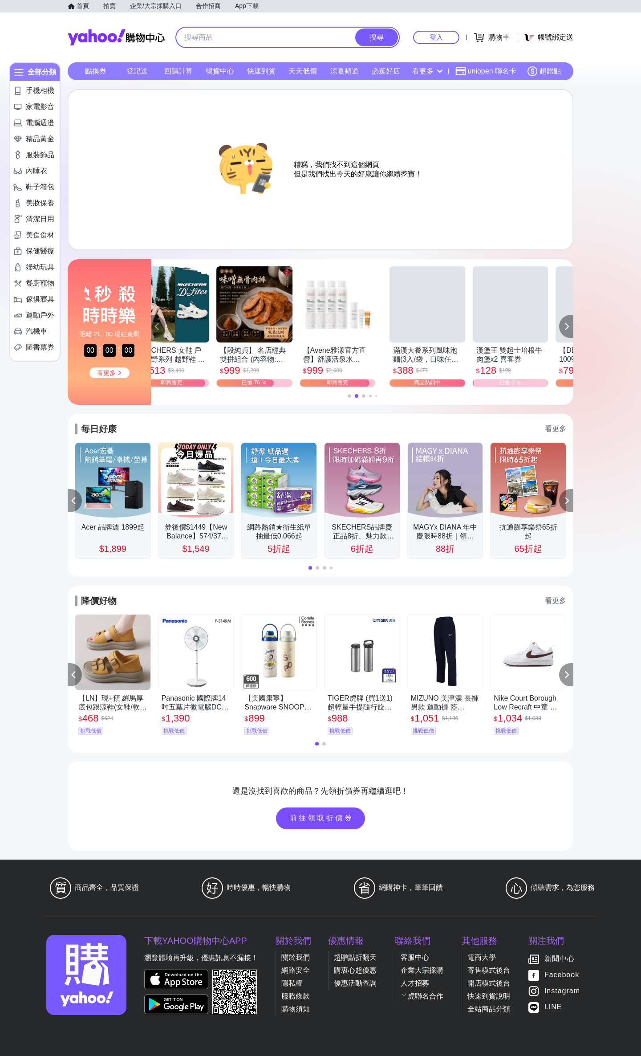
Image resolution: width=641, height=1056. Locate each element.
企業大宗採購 (422, 970)
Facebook (561, 975)
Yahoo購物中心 (116, 37)
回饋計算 (178, 71)
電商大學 (481, 957)
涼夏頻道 (344, 71)
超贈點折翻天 (355, 957)
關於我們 (295, 957)
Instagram (562, 991)
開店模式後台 (488, 983)
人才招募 (415, 983)
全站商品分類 (488, 1009)
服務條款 (295, 996)
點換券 (95, 71)
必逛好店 (386, 71)
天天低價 (302, 71)
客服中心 (415, 957)
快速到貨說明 (488, 996)
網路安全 (295, 970)
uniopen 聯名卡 (485, 71)
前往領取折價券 (322, 818)
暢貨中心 (220, 71)
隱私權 (292, 983)
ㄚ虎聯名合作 (422, 996)
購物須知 (295, 1009)
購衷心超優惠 (355, 970)
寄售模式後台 (488, 970)
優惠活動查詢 (355, 983)
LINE (553, 1007)
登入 (436, 37)
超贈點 (544, 71)
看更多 (427, 71)
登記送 (137, 71)
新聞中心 (559, 958)
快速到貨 (261, 71)
